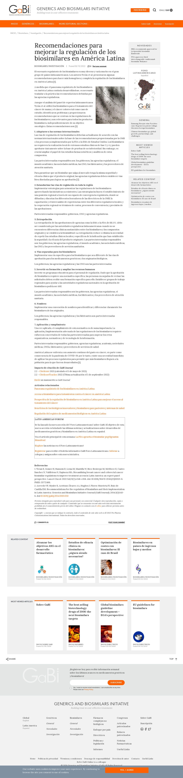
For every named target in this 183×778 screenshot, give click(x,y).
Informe (113, 451)
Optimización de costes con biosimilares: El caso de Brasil (143, 198)
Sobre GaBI (145, 25)
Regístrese (40, 451)
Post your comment (100, 67)
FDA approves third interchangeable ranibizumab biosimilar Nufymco (143, 59)
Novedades (51, 729)
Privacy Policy (88, 690)
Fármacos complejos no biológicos (100, 721)
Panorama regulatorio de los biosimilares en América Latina (64, 389)
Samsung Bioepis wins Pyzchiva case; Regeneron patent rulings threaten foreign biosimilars (144, 126)
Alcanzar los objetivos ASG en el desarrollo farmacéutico (144, 184)
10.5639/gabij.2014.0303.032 (54, 496)
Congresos (122, 718)
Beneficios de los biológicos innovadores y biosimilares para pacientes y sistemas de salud (79, 408)
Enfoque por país (101, 730)
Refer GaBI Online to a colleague (91, 762)
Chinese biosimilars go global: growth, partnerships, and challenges (143, 134)
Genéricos (28, 24)
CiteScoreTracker (48, 375)
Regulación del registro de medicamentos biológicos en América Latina (70, 414)
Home (32, 759)
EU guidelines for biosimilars (143, 171)
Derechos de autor (120, 759)
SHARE (11, 659)
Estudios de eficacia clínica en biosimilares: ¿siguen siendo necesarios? (143, 191)
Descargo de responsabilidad (97, 759)
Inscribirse (140, 10)
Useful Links (123, 750)
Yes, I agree (127, 770)
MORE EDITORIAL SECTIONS (74, 24)
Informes (98, 750)
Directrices (99, 735)
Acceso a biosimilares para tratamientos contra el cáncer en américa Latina (72, 394)
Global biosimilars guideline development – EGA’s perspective (142, 165)
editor (98, 506)
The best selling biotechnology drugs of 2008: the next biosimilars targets (144, 157)
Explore (39, 446)
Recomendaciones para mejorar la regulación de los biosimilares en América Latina (76, 34)
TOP (173, 660)
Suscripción (169, 25)
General (50, 724)
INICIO (14, 24)
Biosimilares (47, 24)
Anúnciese (158, 25)
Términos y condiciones (71, 759)
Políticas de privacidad (48, 759)
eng (161, 10)
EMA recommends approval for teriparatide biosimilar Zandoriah (144, 52)
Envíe (37, 380)
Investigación (36, 34)
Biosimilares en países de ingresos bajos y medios (141, 204)
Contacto (135, 759)
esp (167, 10)
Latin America (33, 727)
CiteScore (44, 371)
